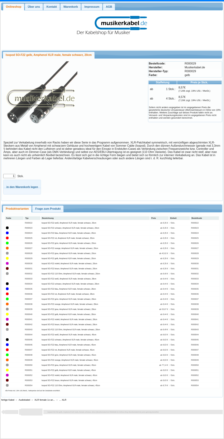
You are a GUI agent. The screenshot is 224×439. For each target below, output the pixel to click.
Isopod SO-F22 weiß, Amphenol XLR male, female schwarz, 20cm (68, 223)
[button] (22, 187)
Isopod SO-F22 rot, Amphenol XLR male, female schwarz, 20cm (67, 238)
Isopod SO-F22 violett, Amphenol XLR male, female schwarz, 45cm (69, 375)
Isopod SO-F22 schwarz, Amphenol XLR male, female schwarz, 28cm (70, 284)
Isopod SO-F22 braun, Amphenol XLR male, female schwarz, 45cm (69, 380)
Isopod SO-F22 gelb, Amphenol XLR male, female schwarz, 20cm (68, 258)
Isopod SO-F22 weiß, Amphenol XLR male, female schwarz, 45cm (68, 335)
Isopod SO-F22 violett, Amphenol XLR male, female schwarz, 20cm (69, 263)
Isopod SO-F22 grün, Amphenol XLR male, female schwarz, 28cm (68, 299)
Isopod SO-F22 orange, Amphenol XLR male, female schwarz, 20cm (69, 248)
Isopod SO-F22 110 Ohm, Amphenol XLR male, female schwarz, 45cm (70, 385)
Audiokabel (24, 400)
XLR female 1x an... (44, 400)
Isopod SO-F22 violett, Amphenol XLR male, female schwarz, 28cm (69, 319)
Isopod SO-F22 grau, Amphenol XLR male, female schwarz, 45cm (68, 365)
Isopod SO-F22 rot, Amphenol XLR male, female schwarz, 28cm (67, 294)
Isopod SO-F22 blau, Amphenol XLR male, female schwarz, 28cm (68, 289)
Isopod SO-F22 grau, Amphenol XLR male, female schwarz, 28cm (68, 309)
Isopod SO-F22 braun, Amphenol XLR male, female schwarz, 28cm (69, 324)
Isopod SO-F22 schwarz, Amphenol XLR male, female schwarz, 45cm (70, 340)
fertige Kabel (7, 400)
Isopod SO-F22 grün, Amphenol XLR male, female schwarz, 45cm (68, 355)
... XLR (62, 400)
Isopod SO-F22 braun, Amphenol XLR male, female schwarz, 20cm (69, 268)
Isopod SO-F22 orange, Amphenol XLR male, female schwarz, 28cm (69, 304)
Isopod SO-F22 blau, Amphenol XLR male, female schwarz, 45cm (68, 345)
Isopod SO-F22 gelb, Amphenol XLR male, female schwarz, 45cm (68, 370)
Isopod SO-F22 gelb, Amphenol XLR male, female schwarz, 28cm (68, 314)
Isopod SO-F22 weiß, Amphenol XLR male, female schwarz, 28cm (68, 279)
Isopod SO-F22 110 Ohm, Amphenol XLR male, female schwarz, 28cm (70, 329)
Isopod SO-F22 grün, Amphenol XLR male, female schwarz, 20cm (68, 243)
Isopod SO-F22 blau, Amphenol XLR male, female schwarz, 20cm (68, 233)
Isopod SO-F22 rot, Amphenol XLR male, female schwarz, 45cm (67, 350)
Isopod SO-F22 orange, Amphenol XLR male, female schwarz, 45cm (69, 360)
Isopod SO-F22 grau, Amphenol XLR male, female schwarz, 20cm (68, 253)
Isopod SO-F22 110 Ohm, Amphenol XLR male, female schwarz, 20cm (70, 274)
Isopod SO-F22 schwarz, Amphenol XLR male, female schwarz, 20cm (70, 228)
